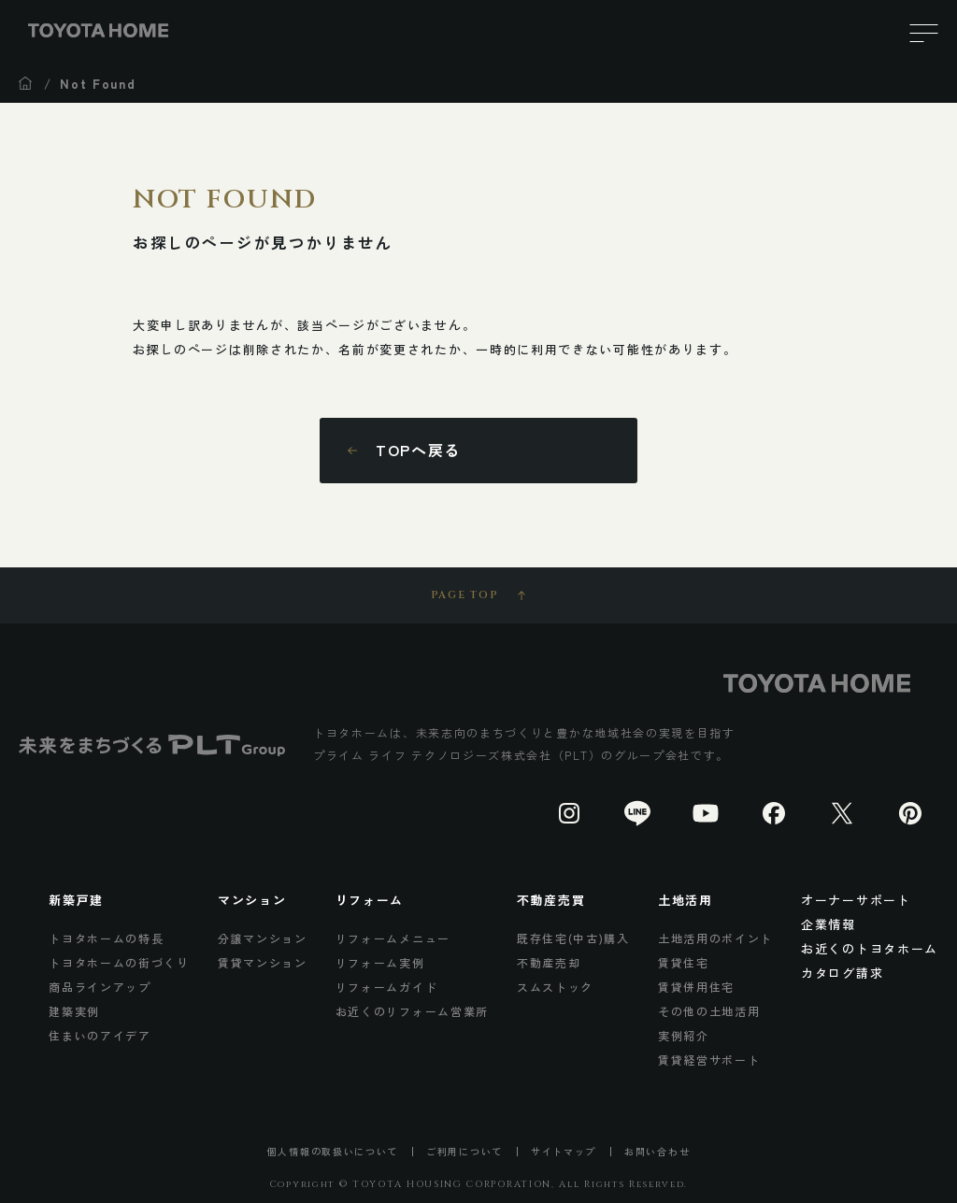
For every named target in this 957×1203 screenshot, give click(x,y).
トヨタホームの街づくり (119, 962)
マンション (252, 900)
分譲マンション (262, 938)
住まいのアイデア (100, 1035)
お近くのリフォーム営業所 (412, 1011)
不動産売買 (551, 900)
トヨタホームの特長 (106, 938)
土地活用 (685, 900)
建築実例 (74, 1011)
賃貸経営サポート (709, 1059)
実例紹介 (683, 1035)
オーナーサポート (856, 900)
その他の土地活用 (709, 1011)
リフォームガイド (387, 987)
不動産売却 (548, 962)
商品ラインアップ (100, 987)
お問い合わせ (657, 1151)
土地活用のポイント (715, 938)
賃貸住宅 (683, 962)
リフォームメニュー (393, 938)
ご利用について (464, 1151)
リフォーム (370, 900)
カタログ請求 (842, 972)
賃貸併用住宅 (696, 987)
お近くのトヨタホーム (869, 948)
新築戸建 (76, 900)
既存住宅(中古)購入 (573, 938)
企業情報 (828, 924)
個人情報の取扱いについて (332, 1151)
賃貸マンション (262, 962)
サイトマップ (563, 1151)
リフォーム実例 (380, 962)
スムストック (555, 987)
